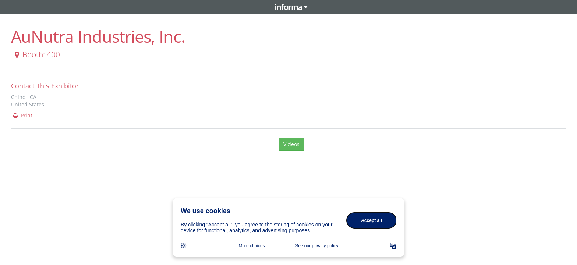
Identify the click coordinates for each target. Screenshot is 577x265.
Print (22, 115)
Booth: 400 (36, 54)
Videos (291, 144)
